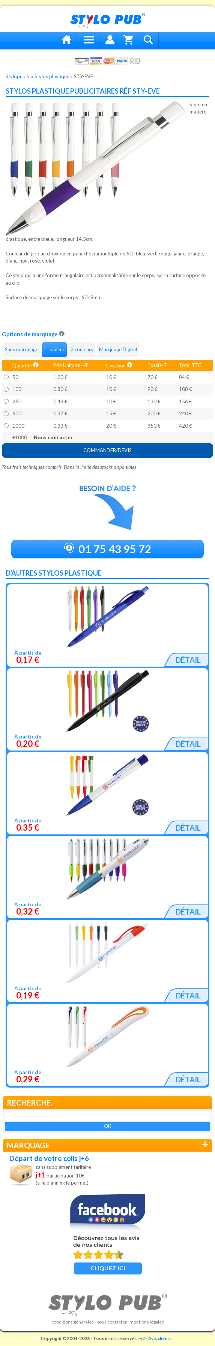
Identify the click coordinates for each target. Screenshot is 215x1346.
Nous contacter (111, 1322)
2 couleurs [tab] (82, 349)
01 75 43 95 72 (107, 548)
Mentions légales (146, 1322)
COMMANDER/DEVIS (107, 450)
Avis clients (159, 1338)
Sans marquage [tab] (21, 349)
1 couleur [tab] (54, 349)
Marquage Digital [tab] (118, 349)
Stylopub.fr (18, 76)
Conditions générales (72, 1322)
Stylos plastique (52, 76)
